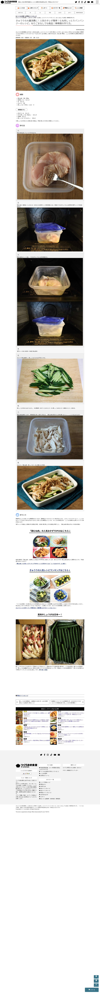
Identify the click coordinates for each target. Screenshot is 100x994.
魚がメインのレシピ (45, 790)
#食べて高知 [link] (44, 669)
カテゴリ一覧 (55, 8)
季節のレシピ (67, 8)
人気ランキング (33, 8)
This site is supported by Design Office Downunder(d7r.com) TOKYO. (32, 811)
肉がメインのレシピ (45, 788)
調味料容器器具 (79, 12)
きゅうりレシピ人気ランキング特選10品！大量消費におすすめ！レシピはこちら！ (36, 608)
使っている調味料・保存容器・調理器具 (50, 798)
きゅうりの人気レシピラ (41, 570)
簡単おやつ (43, 784)
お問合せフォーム (44, 775)
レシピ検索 (78, 8)
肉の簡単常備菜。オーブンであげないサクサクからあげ (37, 734)
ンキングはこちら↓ (61, 570)
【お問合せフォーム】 (28, 796)
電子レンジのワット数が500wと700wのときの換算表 (37, 740)
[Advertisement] (33, 683)
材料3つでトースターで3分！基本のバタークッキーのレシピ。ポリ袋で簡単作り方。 (70, 741)
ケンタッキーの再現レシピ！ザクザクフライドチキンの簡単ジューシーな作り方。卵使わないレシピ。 (71, 713)
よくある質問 (43, 773)
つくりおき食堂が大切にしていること (49, 771)
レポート (44, 8)
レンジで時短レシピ (45, 782)
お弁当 (59, 12)
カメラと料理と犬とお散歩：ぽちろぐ (72, 767)
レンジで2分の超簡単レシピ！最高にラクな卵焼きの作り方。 (71, 727)
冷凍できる (20, 12)
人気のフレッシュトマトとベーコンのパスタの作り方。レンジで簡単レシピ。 (70, 734)
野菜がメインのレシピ (22, 695)
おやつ (69, 12)
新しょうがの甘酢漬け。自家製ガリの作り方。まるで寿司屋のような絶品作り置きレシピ (33, 702)
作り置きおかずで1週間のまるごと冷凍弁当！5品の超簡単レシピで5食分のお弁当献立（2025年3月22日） (36, 721)
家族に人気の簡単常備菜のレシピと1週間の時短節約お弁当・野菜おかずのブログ (38, 2)
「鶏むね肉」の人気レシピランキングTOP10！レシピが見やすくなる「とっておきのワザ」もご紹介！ (41, 563)
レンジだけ (21, 8)
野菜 (50, 12)
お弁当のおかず (44, 794)
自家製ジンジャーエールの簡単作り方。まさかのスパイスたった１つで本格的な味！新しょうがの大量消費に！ (66, 702)
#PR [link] (40, 669)
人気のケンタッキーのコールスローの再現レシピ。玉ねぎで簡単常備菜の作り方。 (37, 727)
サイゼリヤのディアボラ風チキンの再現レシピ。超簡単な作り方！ (37, 713)
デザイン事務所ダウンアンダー (70, 770)
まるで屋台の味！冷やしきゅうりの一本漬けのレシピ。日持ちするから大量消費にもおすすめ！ (70, 720)
